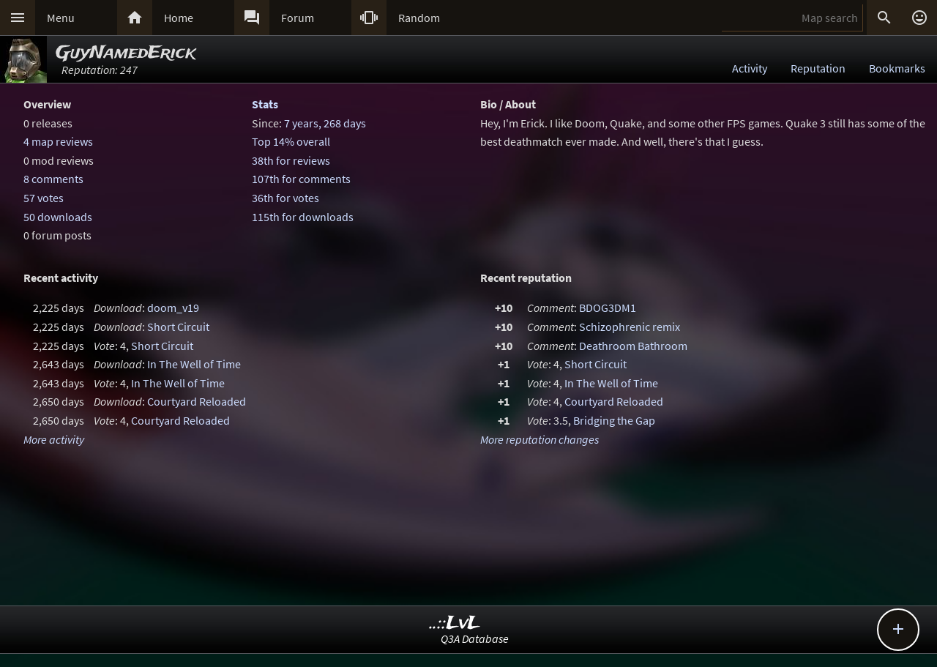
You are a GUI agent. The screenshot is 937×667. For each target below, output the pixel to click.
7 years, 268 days (325, 123)
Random (419, 17)
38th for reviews (291, 160)
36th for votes (285, 197)
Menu (61, 17)
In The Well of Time (194, 364)
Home (178, 17)
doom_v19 (173, 307)
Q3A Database (475, 638)
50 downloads (57, 216)
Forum (297, 17)
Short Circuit (178, 326)
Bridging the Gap (614, 420)
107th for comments (301, 178)
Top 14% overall (291, 141)
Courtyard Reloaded (196, 401)
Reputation (818, 68)
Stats (265, 104)
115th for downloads (303, 216)
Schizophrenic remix (629, 326)
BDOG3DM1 (607, 307)
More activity (53, 439)
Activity (749, 68)
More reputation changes (539, 439)
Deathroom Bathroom (633, 345)
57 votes (43, 197)
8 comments (53, 178)
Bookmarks (897, 68)
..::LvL (454, 623)
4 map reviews (58, 141)
